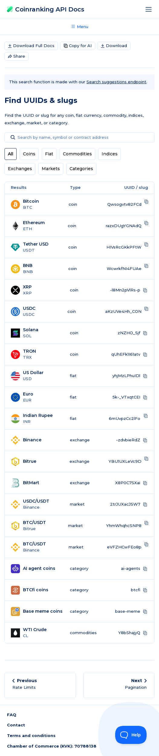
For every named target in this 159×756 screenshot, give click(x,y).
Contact (16, 725)
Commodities (77, 154)
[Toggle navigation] (150, 9)
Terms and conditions (31, 735)
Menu (79, 26)
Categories (81, 168)
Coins (29, 154)
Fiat (49, 154)
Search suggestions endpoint (116, 81)
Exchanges (20, 168)
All (10, 154)
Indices (110, 154)
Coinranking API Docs (45, 9)
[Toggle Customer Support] (131, 735)
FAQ (11, 714)
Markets (51, 168)
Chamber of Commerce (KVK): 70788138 (51, 746)
